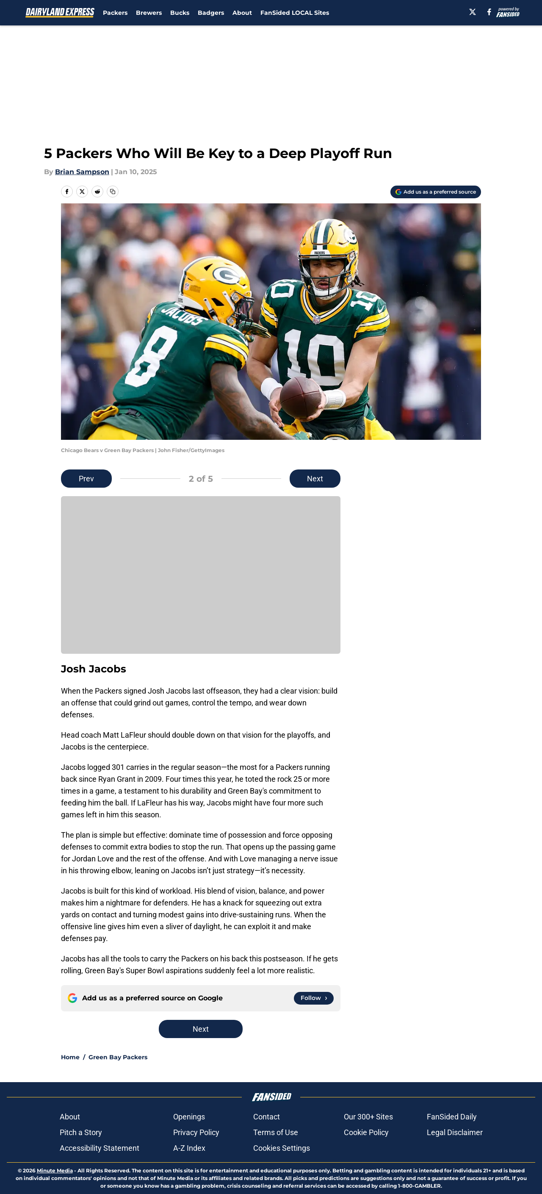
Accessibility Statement (99, 1148)
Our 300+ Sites (368, 1116)
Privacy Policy (196, 1132)
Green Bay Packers (117, 1057)
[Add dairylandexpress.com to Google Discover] (435, 192)
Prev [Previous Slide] (86, 478)
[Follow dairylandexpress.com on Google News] (314, 998)
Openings (189, 1116)
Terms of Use (275, 1132)
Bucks (179, 13)
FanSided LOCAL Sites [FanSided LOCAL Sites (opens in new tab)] (294, 13)
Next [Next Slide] (315, 478)
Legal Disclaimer (455, 1132)
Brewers (149, 13)
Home (70, 1057)
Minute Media (55, 1170)
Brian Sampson (82, 172)
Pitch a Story (81, 1132)
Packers (115, 13)
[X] (472, 11)
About (242, 13)
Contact (266, 1116)
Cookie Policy (366, 1132)
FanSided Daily (452, 1116)
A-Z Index (189, 1148)
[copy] (113, 191)
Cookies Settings (281, 1148)
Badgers (211, 13)
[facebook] (489, 11)
